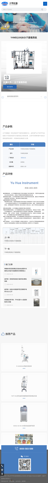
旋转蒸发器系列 (12, 96)
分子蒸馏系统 (22, 26)
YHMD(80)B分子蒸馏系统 (12, 267)
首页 (8, 26)
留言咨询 (10, 86)
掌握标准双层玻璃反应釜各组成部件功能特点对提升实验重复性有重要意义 (15, 301)
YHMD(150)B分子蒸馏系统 (12, 255)
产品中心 (13, 26)
